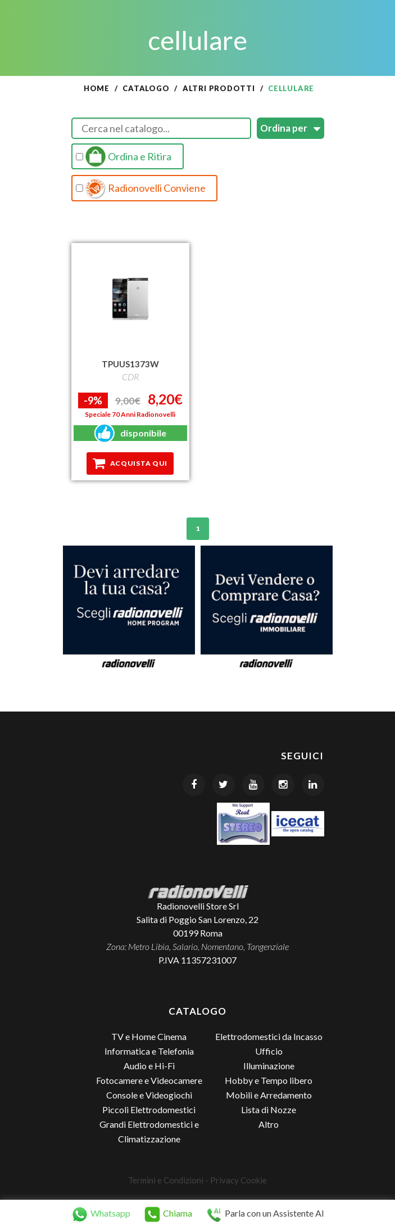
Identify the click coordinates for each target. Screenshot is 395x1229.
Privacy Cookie (238, 1180)
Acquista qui (130, 463)
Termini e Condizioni (165, 1180)
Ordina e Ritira (123, 156)
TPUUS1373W (130, 364)
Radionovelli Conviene (141, 188)
